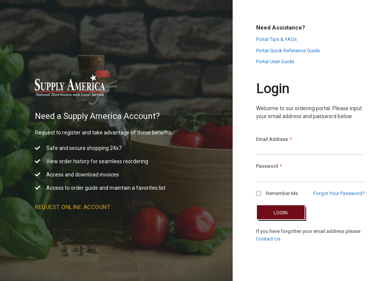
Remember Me (277, 193)
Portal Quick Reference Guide (288, 50)
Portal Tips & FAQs (276, 39)
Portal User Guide (275, 61)
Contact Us (268, 239)
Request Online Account (72, 207)
